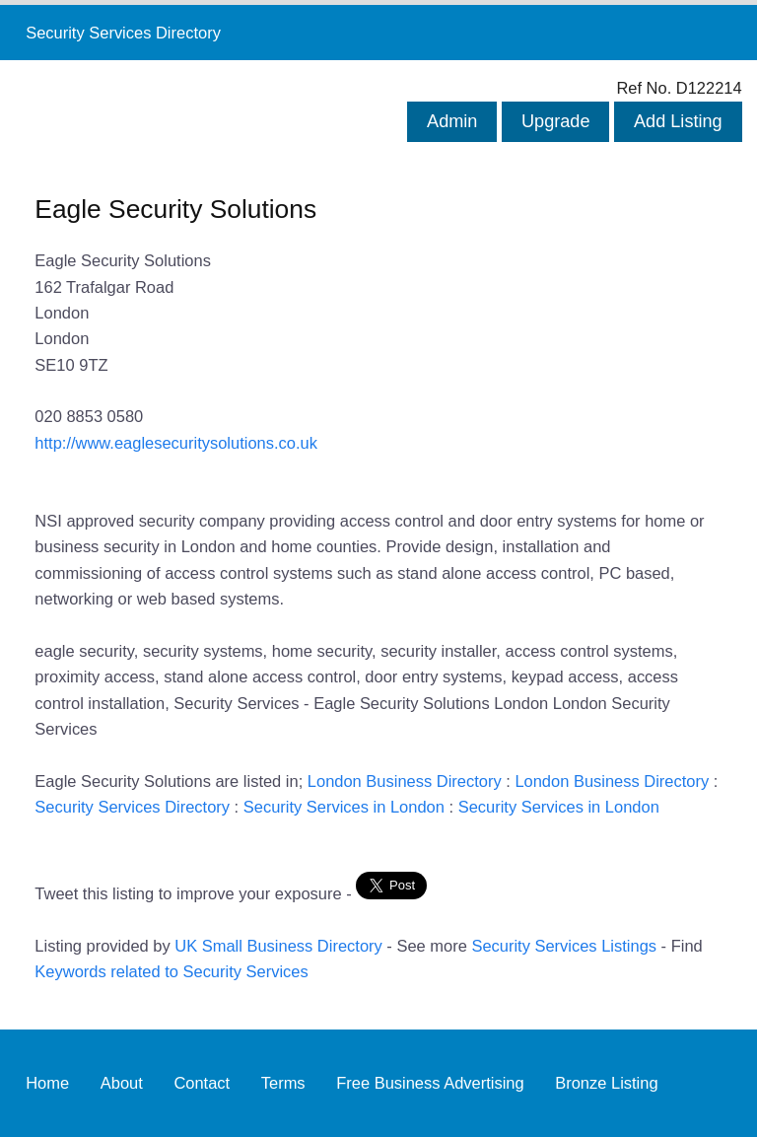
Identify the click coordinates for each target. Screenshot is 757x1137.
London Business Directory (405, 781)
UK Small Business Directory (278, 946)
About (122, 1083)
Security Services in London (344, 807)
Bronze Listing (606, 1083)
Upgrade (555, 121)
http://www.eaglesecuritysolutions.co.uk (175, 443)
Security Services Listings (563, 946)
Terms (283, 1083)
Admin (452, 121)
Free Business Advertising (429, 1083)
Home (47, 1083)
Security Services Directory (123, 32)
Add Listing (678, 121)
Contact (201, 1083)
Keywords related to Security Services (171, 971)
